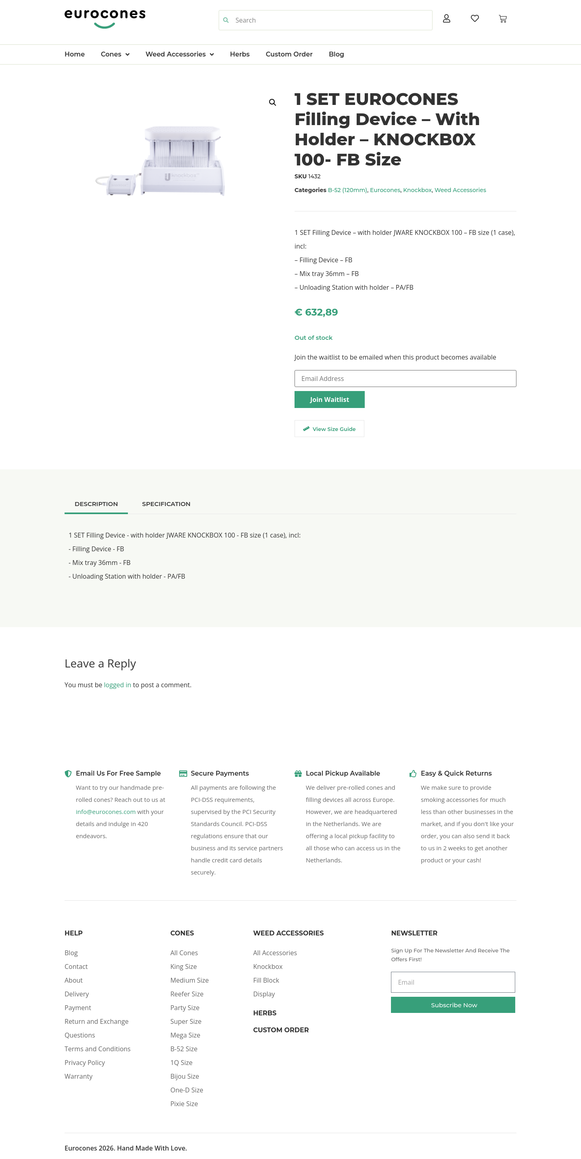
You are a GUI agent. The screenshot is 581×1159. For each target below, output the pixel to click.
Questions (80, 1035)
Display (264, 994)
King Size (183, 966)
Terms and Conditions (98, 1048)
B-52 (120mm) (347, 190)
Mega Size (185, 1035)
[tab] (96, 504)
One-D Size (186, 1090)
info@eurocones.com (106, 812)
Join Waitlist (329, 399)
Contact (76, 966)
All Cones (184, 952)
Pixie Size (184, 1103)
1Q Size (181, 1062)
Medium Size (189, 980)
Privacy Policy (85, 1062)
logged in (118, 684)
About (74, 980)
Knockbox (417, 190)
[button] (272, 102)
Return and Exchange (97, 1021)
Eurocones (385, 190)
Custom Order (289, 54)
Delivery (77, 994)
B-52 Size (183, 1048)
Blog (336, 54)
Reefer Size (186, 994)
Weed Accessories (180, 54)
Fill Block (266, 980)
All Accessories (275, 952)
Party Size (184, 1007)
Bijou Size (184, 1076)
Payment (78, 1007)
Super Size (185, 1021)
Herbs (240, 54)
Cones (115, 54)
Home (75, 54)
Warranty (78, 1076)
